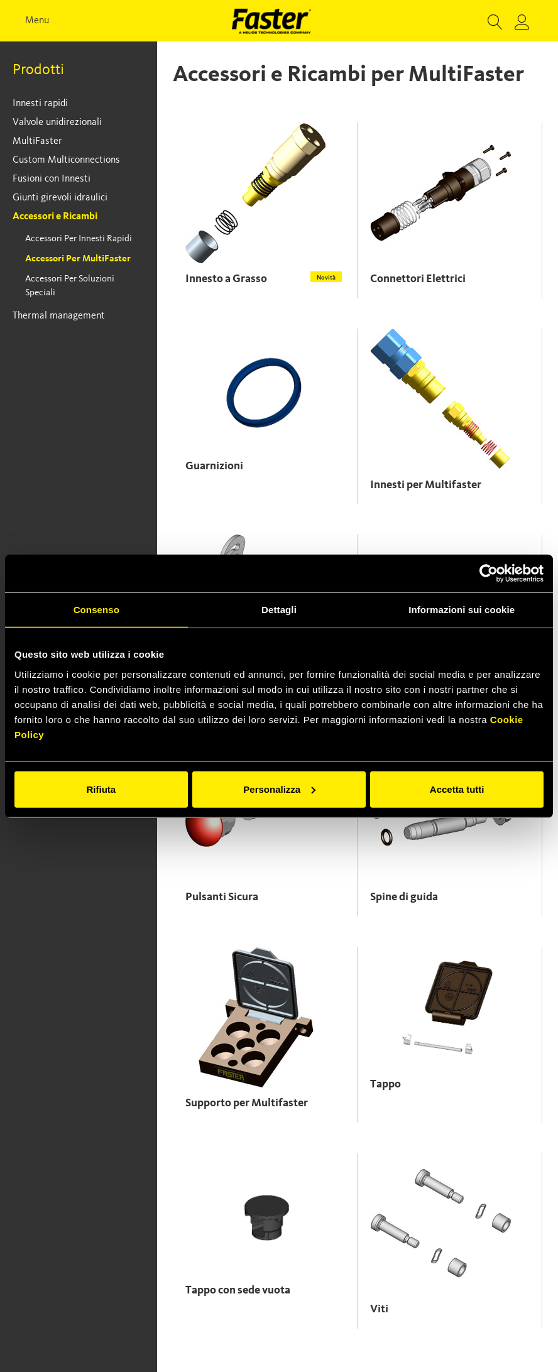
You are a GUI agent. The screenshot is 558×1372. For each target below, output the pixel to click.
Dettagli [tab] (279, 609)
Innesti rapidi (40, 104)
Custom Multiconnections (66, 160)
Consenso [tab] (96, 609)
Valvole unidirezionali (57, 122)
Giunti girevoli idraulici (60, 198)
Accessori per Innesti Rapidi (78, 239)
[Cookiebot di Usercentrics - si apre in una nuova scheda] (489, 573)
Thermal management (59, 316)
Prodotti (38, 70)
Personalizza (279, 788)
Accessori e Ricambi (55, 217)
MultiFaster (37, 141)
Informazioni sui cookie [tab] (461, 609)
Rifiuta (101, 788)
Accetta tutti (457, 788)
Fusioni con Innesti (51, 179)
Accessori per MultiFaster (78, 259)
